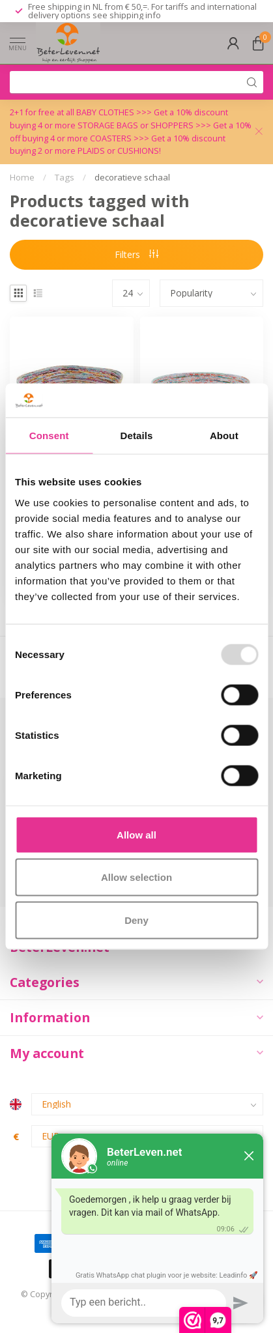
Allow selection (136, 877)
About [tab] (224, 435)
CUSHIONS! (139, 150)
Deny (136, 919)
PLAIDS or (97, 150)
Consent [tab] (49, 435)
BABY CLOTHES (106, 112)
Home (22, 177)
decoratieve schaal (132, 177)
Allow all (136, 834)
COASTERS (112, 138)
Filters (136, 254)
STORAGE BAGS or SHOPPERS (136, 125)
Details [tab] (137, 435)
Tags (64, 177)
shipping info (135, 15)
